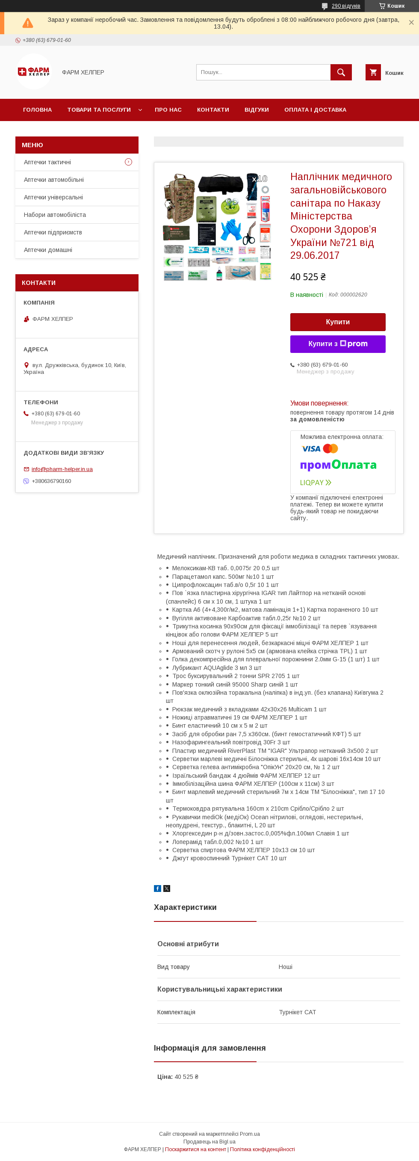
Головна (37, 110)
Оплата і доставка (315, 110)
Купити (338, 322)
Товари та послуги (99, 110)
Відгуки (257, 110)
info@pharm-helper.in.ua (62, 469)
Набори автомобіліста (55, 214)
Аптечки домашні (48, 249)
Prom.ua (250, 1134)
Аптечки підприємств (53, 232)
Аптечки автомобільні (54, 179)
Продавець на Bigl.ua (209, 1142)
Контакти (213, 110)
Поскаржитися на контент (195, 1149)
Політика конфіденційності (262, 1149)
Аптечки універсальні (53, 197)
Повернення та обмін (59, 132)
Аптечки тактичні (47, 162)
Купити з (337, 344)
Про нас (168, 110)
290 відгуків (346, 6)
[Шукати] (341, 72)
